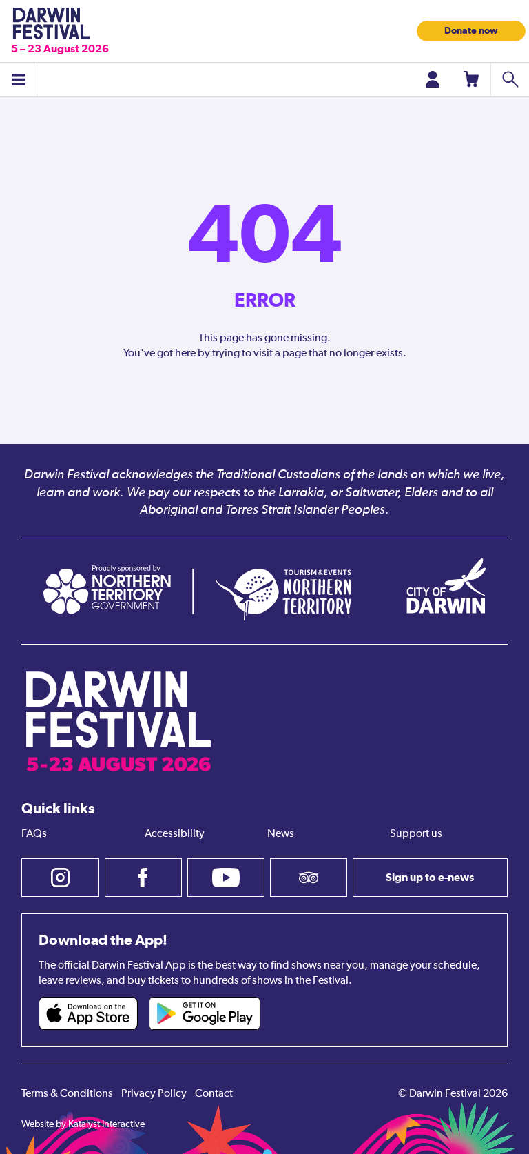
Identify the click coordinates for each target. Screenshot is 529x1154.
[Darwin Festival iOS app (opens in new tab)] (88, 1013)
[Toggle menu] (18, 79)
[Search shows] (509, 79)
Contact (214, 1094)
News (280, 834)
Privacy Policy (154, 1094)
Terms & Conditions (67, 1094)
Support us (416, 834)
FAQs (34, 834)
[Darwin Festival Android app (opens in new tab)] (204, 1013)
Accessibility (175, 834)
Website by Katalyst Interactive (83, 1124)
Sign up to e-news (430, 877)
